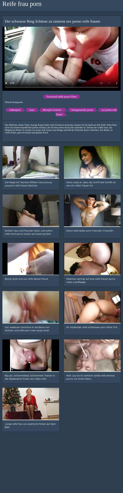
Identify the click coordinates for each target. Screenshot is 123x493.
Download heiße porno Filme (61, 96)
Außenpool (14, 110)
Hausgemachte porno (82, 110)
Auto (31, 110)
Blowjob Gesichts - (53, 110)
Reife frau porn (21, 3)
